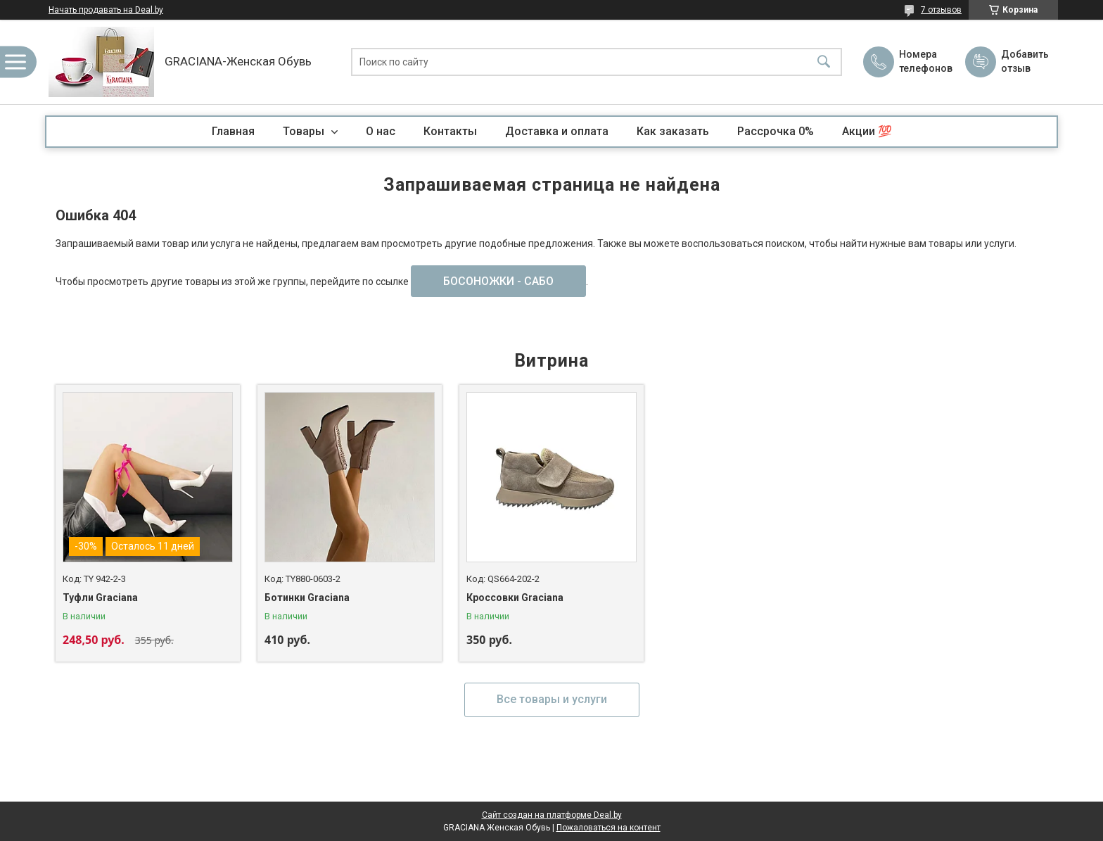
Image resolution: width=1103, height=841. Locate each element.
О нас (380, 131)
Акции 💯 (867, 131)
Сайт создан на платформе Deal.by (552, 815)
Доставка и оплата (556, 131)
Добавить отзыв (1024, 61)
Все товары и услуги (552, 699)
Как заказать (673, 131)
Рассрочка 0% (775, 131)
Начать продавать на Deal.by (106, 10)
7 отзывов (941, 10)
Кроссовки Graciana (514, 597)
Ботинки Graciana (307, 597)
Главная (233, 131)
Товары (305, 131)
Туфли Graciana (100, 597)
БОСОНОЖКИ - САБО (498, 281)
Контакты (450, 131)
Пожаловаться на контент (608, 828)
